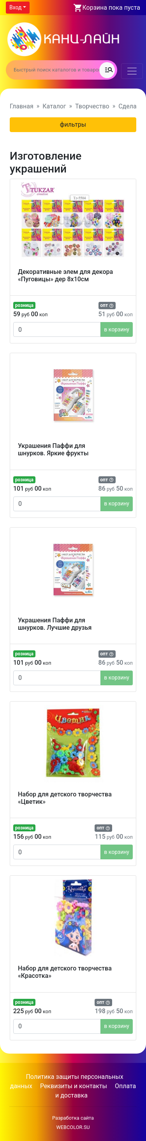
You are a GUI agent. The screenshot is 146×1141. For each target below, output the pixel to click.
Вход (15, 7)
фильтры (73, 124)
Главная (21, 106)
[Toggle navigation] (132, 71)
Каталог (54, 106)
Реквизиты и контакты (73, 1086)
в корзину (116, 329)
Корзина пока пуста (111, 7)
